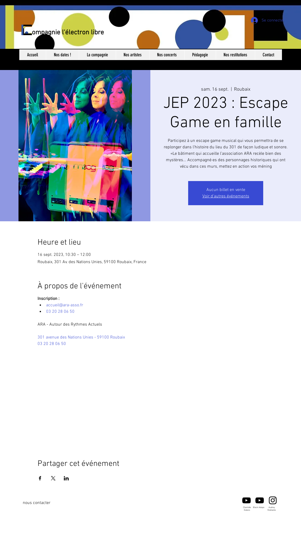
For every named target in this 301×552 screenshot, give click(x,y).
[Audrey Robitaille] (272, 500)
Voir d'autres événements (225, 196)
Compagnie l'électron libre (66, 33)
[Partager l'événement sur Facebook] (40, 478)
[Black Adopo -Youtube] (259, 500)
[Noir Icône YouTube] (246, 500)
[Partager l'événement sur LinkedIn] (66, 478)
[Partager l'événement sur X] (53, 478)
